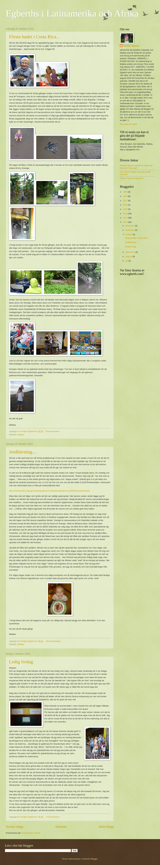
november (130, 230)
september (130, 252)
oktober (129, 234)
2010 (125, 222)
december (130, 226)
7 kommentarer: (53, 817)
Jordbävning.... (23, 451)
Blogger (94, 859)
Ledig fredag (21, 661)
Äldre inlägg (106, 826)
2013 (125, 209)
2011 (125, 218)
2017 (125, 200)
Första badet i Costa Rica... (34, 36)
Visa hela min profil (128, 124)
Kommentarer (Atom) (30, 833)
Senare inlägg (14, 826)
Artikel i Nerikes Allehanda (131, 178)
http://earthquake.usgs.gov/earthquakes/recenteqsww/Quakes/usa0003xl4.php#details (49, 491)
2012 (125, 213)
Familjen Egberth (131, 46)
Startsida (60, 826)
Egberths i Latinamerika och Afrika (72, 13)
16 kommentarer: (54, 641)
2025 (125, 192)
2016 (125, 205)
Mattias (21, 434)
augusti (128, 256)
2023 (125, 196)
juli (126, 261)
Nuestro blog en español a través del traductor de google (136, 166)
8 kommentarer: (53, 431)
